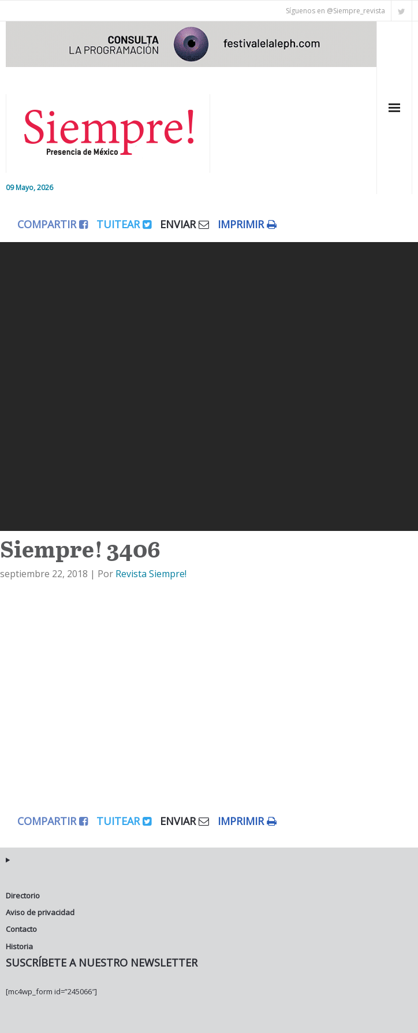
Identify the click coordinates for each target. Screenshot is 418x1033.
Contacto (21, 929)
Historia (19, 946)
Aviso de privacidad (40, 912)
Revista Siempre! (150, 573)
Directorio (23, 895)
